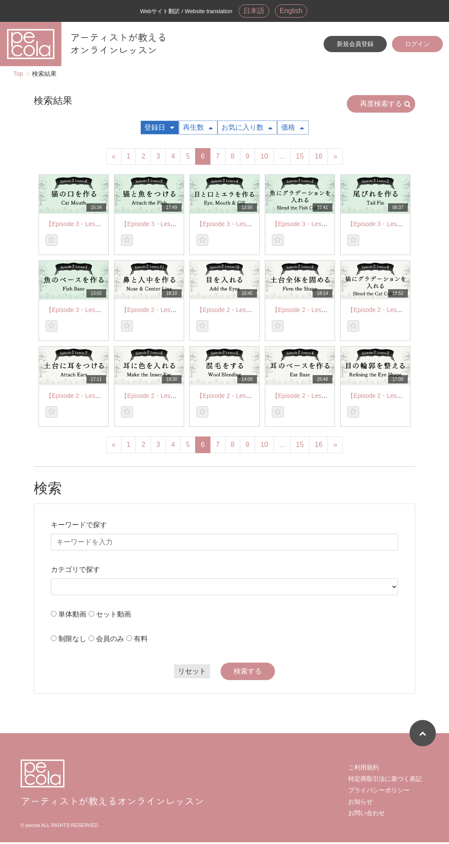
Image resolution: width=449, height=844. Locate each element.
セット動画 (113, 616)
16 (319, 158)
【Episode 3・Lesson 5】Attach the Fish (176, 225)
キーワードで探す (79, 526)
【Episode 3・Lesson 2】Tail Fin (392, 225)
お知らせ (360, 803)
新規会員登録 (355, 45)
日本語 (252, 11)
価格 (292, 129)
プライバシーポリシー (379, 791)
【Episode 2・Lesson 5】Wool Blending (251, 397)
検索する (248, 673)
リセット (192, 673)
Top (18, 75)
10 (264, 158)
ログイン (417, 45)
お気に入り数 (246, 129)
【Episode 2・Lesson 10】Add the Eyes (251, 311)
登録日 (159, 129)
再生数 (198, 129)
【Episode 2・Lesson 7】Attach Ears (97, 397)
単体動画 (72, 616)
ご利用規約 (363, 769)
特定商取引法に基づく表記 (385, 780)
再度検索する (385, 105)
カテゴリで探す (75, 571)
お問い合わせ (366, 814)
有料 (141, 640)
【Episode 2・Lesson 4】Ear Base (320, 397)
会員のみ (110, 640)
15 (300, 158)
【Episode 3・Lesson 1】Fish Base (94, 311)
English (292, 11)
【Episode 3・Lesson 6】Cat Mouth (95, 225)
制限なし (72, 640)
